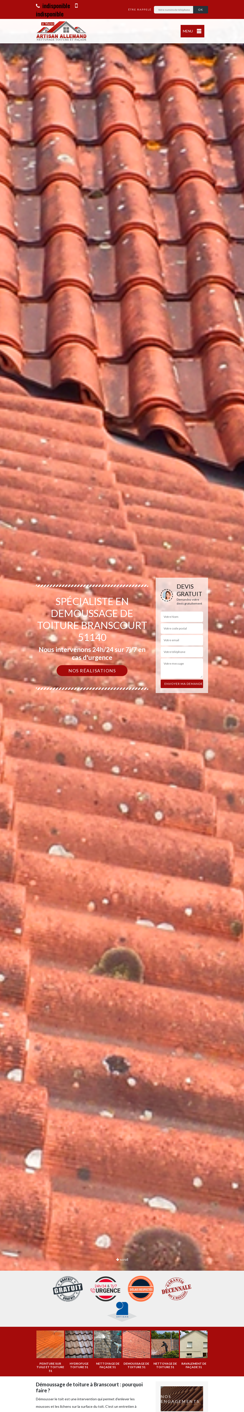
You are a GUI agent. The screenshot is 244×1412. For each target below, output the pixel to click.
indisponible (53, 5)
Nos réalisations (92, 670)
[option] (122, 706)
